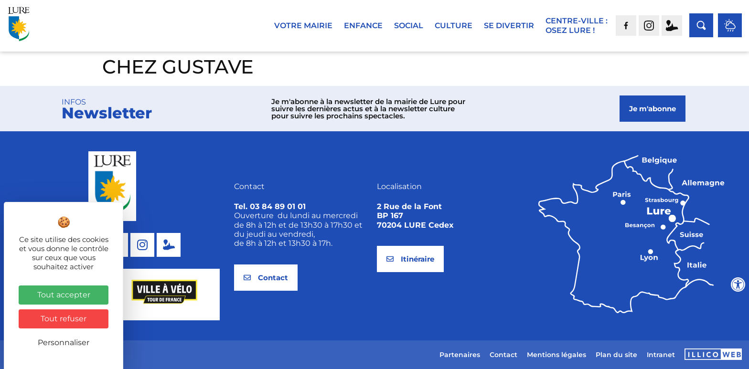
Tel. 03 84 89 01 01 (270, 206)
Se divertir (509, 25)
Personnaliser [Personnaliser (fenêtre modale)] (63, 342)
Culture (453, 25)
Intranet (661, 354)
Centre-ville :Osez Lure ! (577, 25)
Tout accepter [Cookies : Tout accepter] (63, 294)
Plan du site (616, 354)
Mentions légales (556, 354)
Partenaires (459, 354)
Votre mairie (303, 25)
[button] (125, 333)
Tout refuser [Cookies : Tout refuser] (63, 318)
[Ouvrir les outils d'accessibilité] (738, 284)
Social (408, 25)
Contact (503, 354)
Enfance (363, 25)
